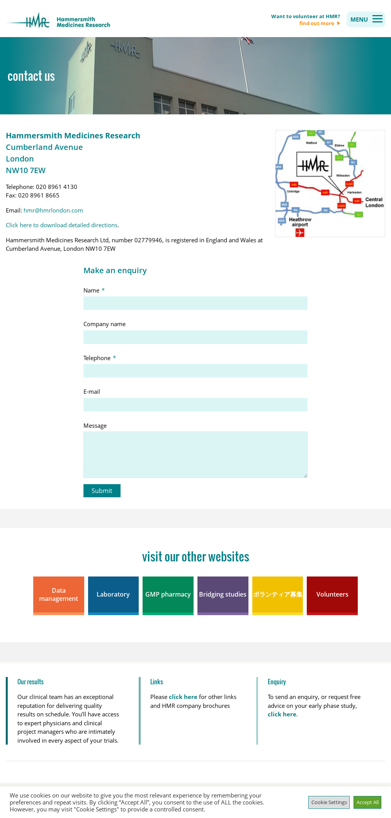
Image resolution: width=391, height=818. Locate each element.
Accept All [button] (368, 802)
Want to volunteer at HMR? (305, 20)
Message (95, 425)
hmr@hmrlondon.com (53, 210)
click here (282, 714)
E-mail (91, 391)
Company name (104, 324)
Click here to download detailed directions (61, 225)
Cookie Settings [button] (329, 802)
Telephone (100, 358)
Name (95, 290)
